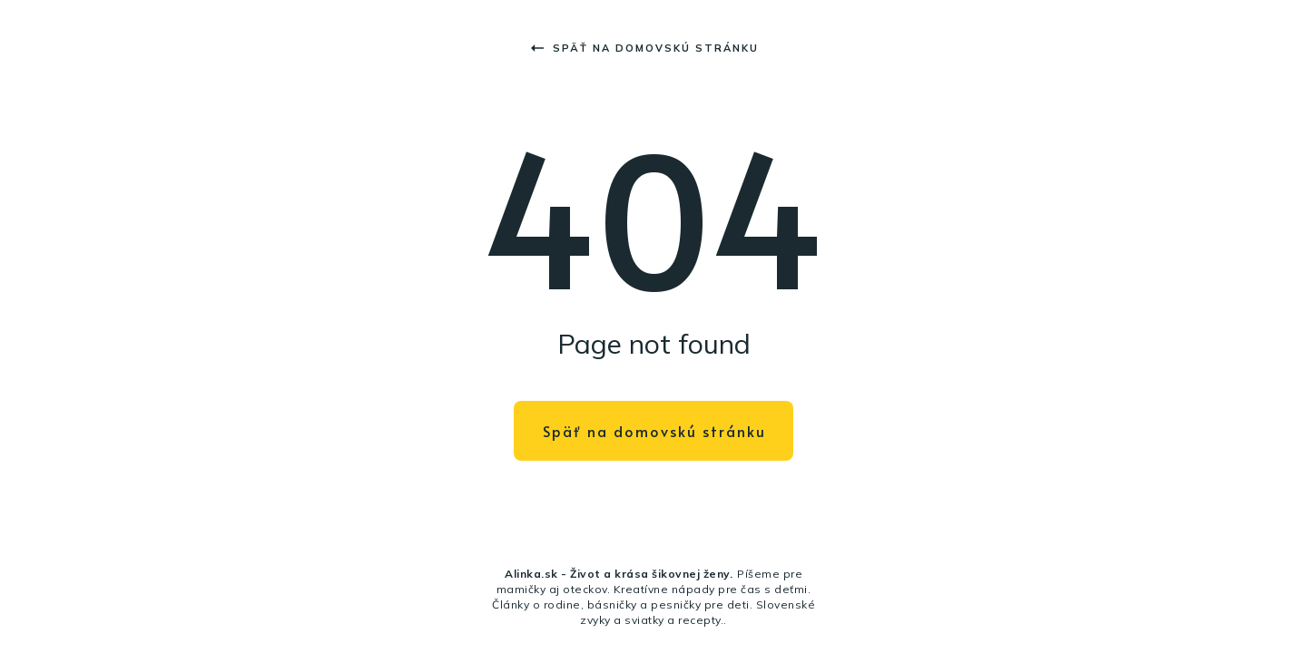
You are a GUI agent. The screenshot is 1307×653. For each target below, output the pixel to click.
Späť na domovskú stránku (645, 48)
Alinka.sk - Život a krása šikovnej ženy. (618, 573)
